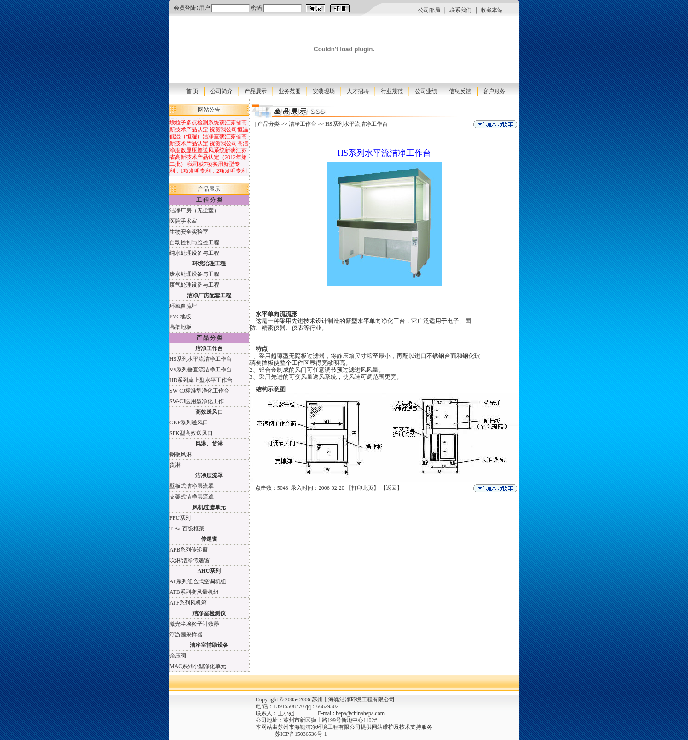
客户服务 (494, 91)
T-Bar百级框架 (186, 528)
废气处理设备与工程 (194, 285)
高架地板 (180, 327)
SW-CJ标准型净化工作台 (199, 391)
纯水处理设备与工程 (194, 253)
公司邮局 (429, 10)
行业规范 (392, 91)
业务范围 (290, 91)
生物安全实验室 (188, 232)
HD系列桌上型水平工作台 (201, 380)
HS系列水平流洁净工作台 (200, 359)
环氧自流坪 (183, 306)
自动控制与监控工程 (194, 242)
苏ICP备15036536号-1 (283, 734)
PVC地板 (180, 316)
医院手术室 (183, 221)
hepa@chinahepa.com (360, 713)
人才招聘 (358, 91)
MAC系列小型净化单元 (197, 666)
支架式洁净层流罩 (191, 496)
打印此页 (362, 488)
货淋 (175, 465)
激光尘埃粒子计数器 (194, 624)
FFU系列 (180, 518)
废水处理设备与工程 (194, 274)
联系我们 (460, 10)
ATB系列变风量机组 (194, 592)
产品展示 (256, 91)
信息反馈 (460, 91)
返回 (391, 488)
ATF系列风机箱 (188, 602)
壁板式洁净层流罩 (191, 486)
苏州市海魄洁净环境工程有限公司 (319, 727)
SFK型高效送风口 (191, 433)
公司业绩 (426, 91)
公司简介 (221, 91)
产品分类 (268, 124)
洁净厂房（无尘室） (194, 210)
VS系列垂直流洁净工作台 (200, 369)
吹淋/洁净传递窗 (189, 560)
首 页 (192, 91)
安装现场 (324, 91)
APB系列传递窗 (188, 549)
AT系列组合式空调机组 (197, 581)
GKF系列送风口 (188, 422)
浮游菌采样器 (186, 634)
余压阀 (177, 655)
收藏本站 (492, 10)
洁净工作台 (302, 124)
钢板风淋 (180, 454)
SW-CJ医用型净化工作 (196, 401)
